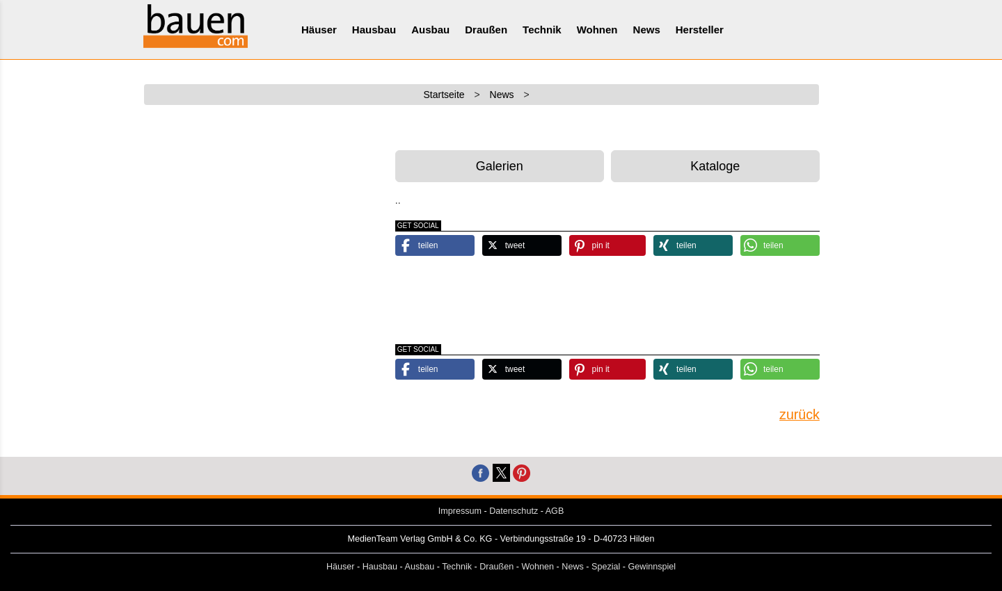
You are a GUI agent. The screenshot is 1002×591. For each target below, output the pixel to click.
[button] (435, 245)
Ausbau (430, 29)
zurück (799, 414)
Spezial (605, 567)
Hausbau (374, 29)
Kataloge (715, 166)
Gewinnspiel (652, 567)
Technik (542, 29)
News (646, 29)
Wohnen (597, 29)
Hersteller (700, 29)
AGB (555, 511)
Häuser (319, 29)
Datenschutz (513, 511)
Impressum (460, 511)
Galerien (499, 166)
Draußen (486, 29)
